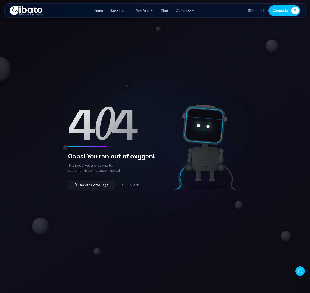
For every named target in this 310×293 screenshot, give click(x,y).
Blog (164, 10)
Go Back (130, 185)
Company (185, 10)
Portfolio (144, 10)
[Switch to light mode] (263, 11)
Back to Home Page (91, 185)
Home (98, 10)
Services (119, 10)
